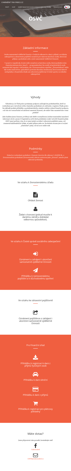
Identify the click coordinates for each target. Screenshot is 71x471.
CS (67, 7)
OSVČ (13, 7)
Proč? (7, 7)
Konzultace (58, 7)
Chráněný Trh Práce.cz (12, 2)
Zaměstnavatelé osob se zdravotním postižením (34, 7)
